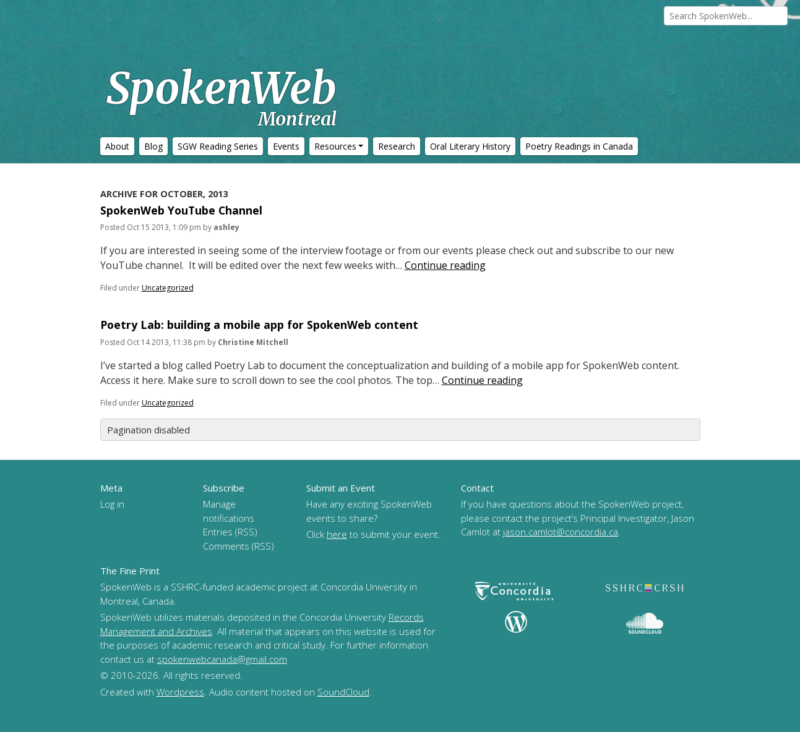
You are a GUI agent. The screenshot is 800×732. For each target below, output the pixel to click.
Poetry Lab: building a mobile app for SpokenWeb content (259, 324)
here (337, 534)
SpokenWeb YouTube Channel (181, 210)
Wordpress (180, 692)
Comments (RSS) (238, 546)
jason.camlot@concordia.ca (560, 532)
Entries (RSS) (230, 532)
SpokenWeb (221, 95)
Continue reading (445, 265)
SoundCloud (343, 692)
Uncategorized (168, 288)
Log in (112, 504)
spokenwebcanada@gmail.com (222, 659)
